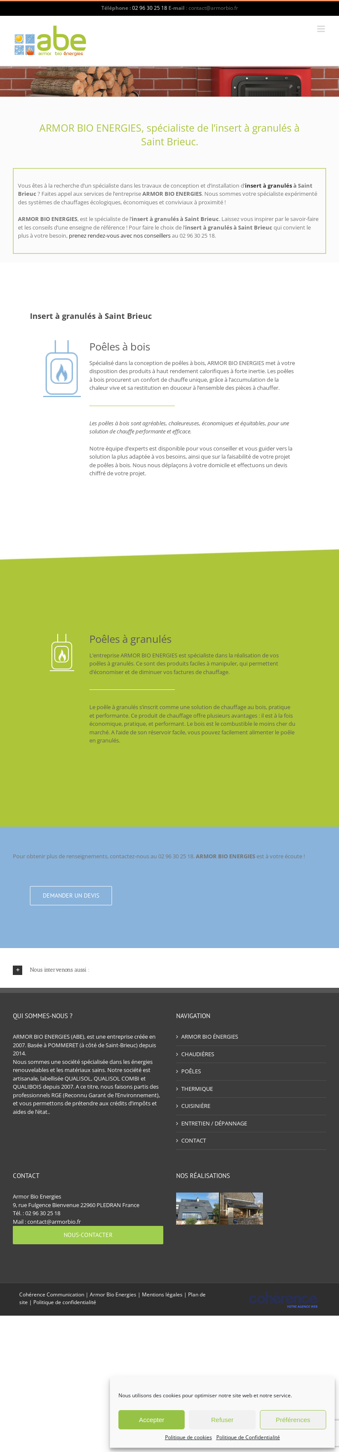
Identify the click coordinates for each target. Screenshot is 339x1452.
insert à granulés (268, 185)
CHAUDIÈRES (197, 1054)
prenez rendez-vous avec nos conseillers (120, 235)
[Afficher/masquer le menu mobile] (321, 28)
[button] (169, 970)
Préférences (293, 1419)
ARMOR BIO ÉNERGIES (209, 1036)
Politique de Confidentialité (248, 1437)
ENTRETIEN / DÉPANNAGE (214, 1123)
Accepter (151, 1419)
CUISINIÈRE (195, 1106)
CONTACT (193, 1140)
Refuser (222, 1419)
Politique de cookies (188, 1437)
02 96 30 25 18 (149, 8)
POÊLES (191, 1071)
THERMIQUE (197, 1089)
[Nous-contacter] (88, 1235)
